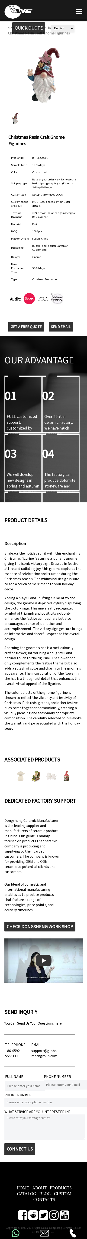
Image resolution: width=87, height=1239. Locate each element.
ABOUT (39, 1188)
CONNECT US (20, 1149)
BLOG (45, 1194)
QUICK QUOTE (29, 28)
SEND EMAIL (61, 326)
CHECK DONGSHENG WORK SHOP (40, 927)
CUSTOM (62, 1194)
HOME (23, 1188)
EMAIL (36, 1044)
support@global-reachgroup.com (45, 1053)
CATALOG (26, 1194)
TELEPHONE (15, 1044)
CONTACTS (44, 1199)
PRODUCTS (61, 1188)
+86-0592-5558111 (13, 1053)
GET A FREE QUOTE (26, 326)
